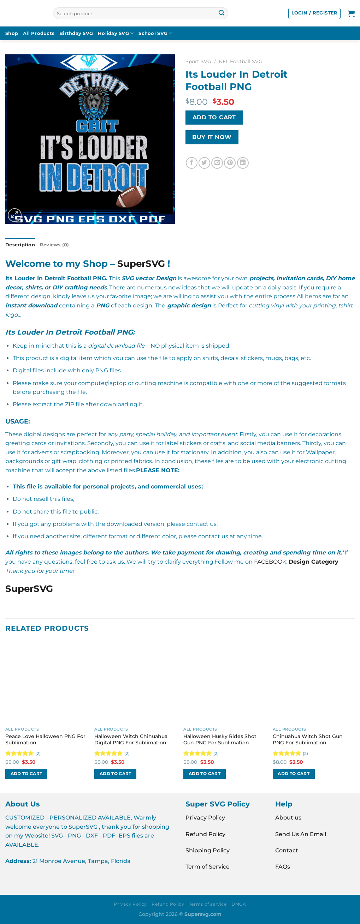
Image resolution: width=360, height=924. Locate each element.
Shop (11, 33)
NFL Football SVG (240, 61)
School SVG (155, 33)
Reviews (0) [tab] (54, 244)
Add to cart (214, 117)
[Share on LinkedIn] (243, 163)
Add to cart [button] (26, 773)
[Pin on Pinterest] (230, 163)
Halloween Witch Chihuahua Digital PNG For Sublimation (130, 739)
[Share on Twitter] (204, 163)
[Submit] (222, 13)
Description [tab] (20, 244)
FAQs (282, 866)
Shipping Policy (207, 850)
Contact (286, 850)
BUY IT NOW (212, 137)
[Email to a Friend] (217, 163)
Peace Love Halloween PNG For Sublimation (45, 739)
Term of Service (207, 866)
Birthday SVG (76, 33)
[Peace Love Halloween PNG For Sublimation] (46, 682)
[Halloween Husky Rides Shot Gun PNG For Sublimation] (224, 682)
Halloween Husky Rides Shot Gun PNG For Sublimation (219, 739)
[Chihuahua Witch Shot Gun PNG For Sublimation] (314, 682)
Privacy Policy (205, 817)
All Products (38, 33)
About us (288, 817)
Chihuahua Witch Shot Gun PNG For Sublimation (308, 739)
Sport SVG (198, 61)
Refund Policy (205, 834)
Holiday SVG (116, 33)
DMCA (238, 904)
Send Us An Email (300, 834)
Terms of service (208, 904)
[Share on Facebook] (191, 163)
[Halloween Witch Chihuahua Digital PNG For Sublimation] (135, 682)
